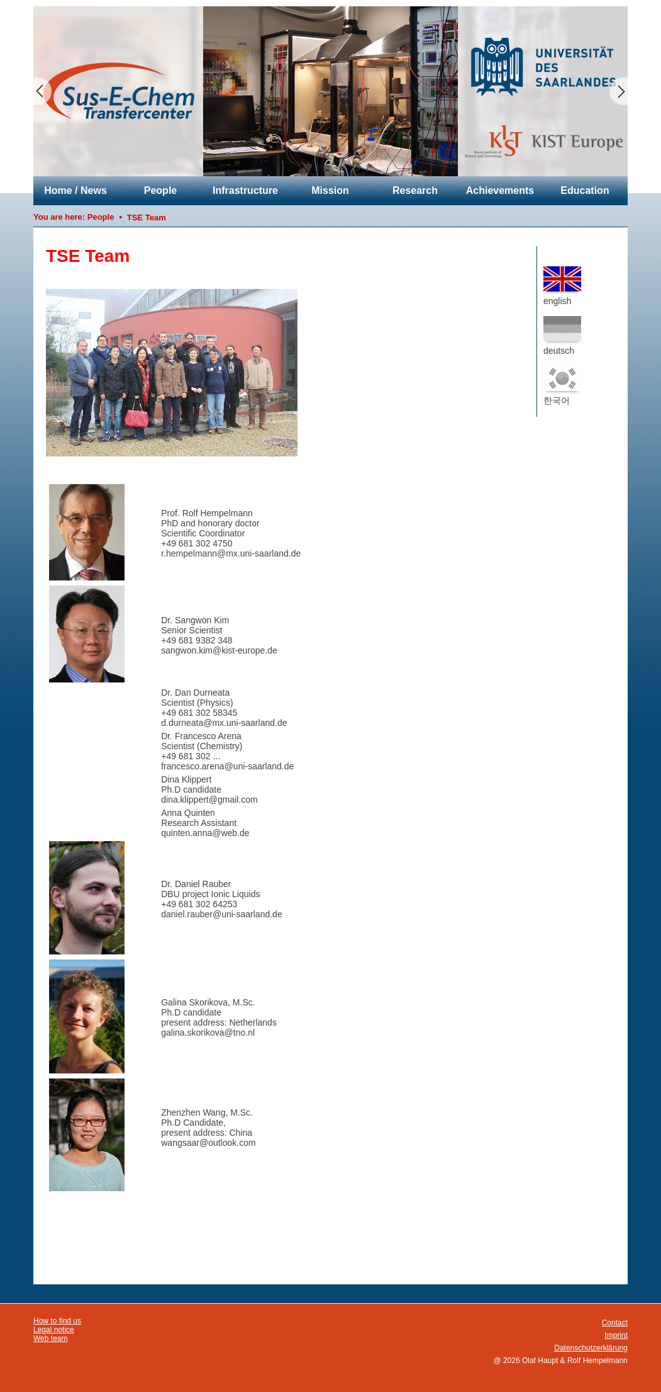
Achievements (500, 190)
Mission (330, 190)
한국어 (562, 385)
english (562, 286)
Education (584, 190)
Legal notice (53, 1329)
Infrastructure (245, 190)
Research (415, 190)
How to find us (57, 1320)
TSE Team (146, 217)
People (160, 190)
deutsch (562, 336)
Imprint (616, 1335)
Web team (50, 1338)
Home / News (75, 190)
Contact (615, 1322)
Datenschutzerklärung (591, 1348)
